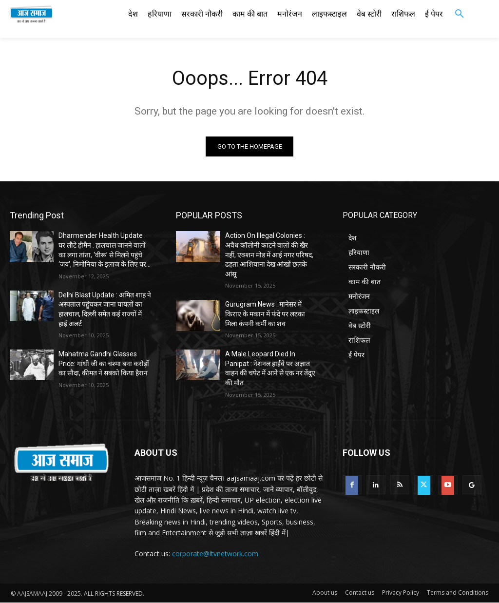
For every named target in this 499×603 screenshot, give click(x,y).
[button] (459, 14)
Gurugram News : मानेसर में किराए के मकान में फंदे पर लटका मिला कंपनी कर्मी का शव (265, 314)
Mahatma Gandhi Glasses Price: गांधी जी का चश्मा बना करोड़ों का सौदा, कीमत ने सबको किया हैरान (103, 363)
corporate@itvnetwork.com (215, 553)
